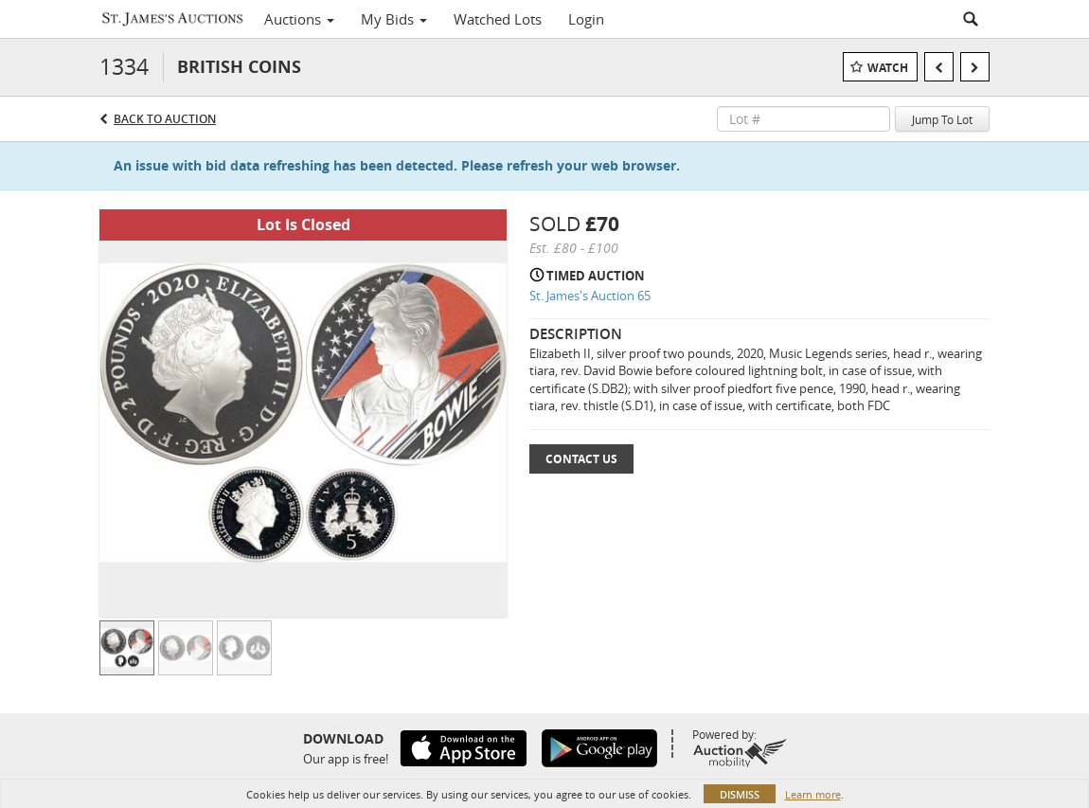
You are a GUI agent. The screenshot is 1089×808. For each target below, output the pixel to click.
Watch (887, 68)
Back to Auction (165, 119)
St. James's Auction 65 (590, 295)
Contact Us (581, 459)
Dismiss (739, 794)
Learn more (813, 794)
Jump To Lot (942, 119)
